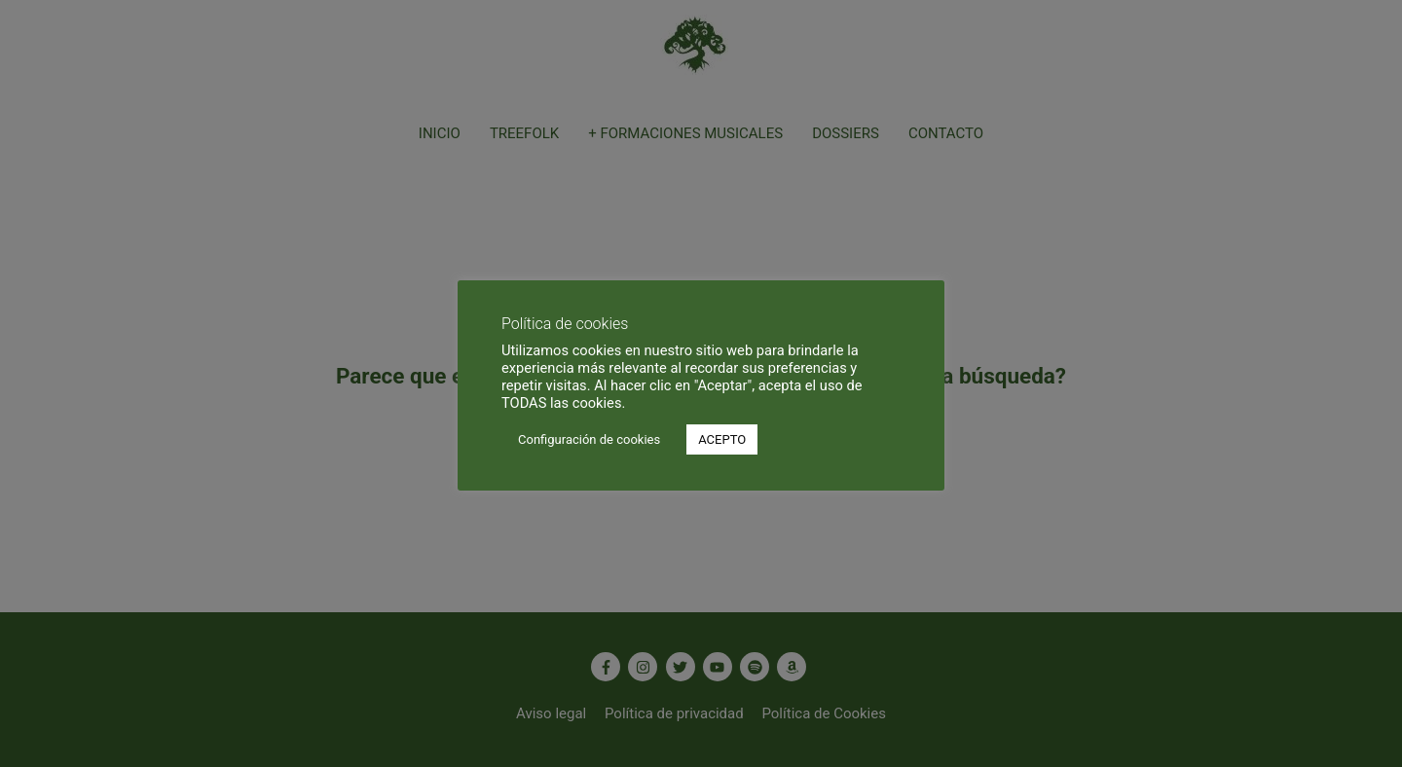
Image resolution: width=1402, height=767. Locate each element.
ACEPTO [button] (722, 439)
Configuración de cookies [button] (589, 439)
